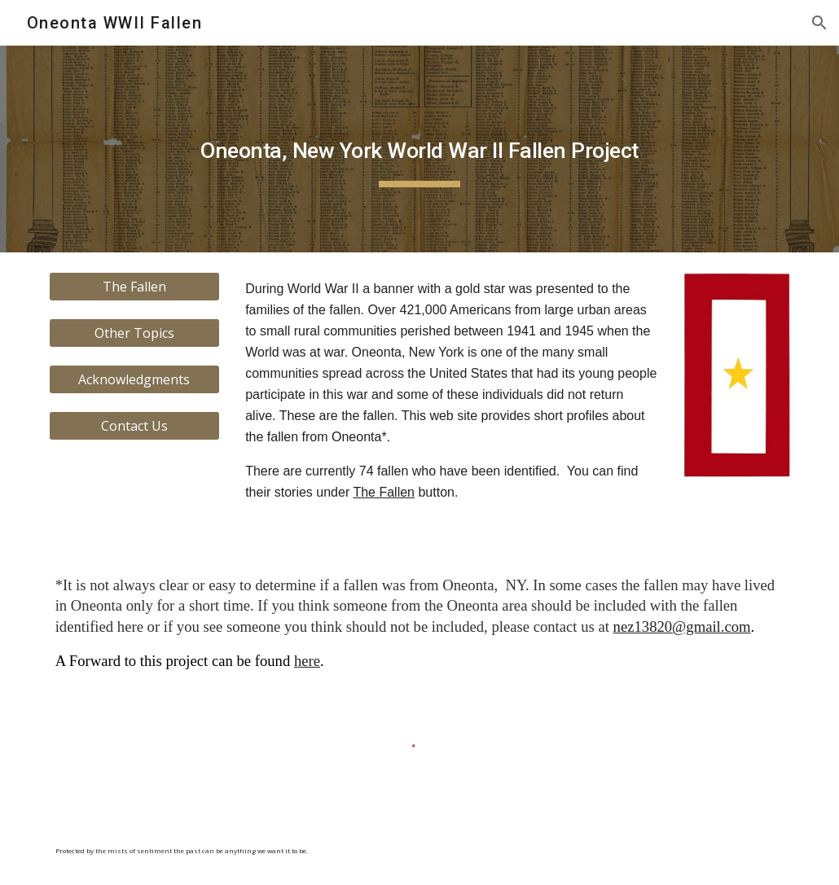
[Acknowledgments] (134, 379)
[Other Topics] (134, 333)
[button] (819, 22)
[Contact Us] (134, 426)
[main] (420, 149)
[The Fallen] (134, 287)
